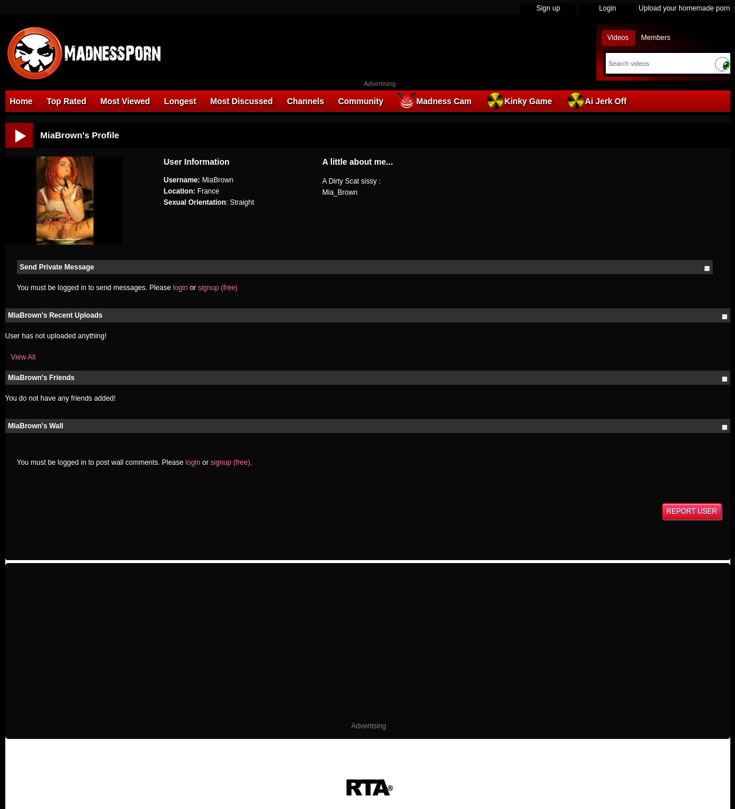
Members (655, 38)
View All (23, 357)
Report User (691, 511)
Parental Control (419, 772)
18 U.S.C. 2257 (361, 772)
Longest (180, 101)
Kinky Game (519, 100)
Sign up (548, 8)
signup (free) (217, 288)
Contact (466, 772)
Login (607, 8)
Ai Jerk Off (596, 100)
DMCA (267, 772)
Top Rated (66, 101)
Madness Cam (434, 100)
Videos (618, 38)
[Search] (657, 63)
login (180, 288)
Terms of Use (307, 772)
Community (360, 101)
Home (21, 101)
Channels (305, 101)
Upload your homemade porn (684, 8)
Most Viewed (125, 101)
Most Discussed (241, 101)
